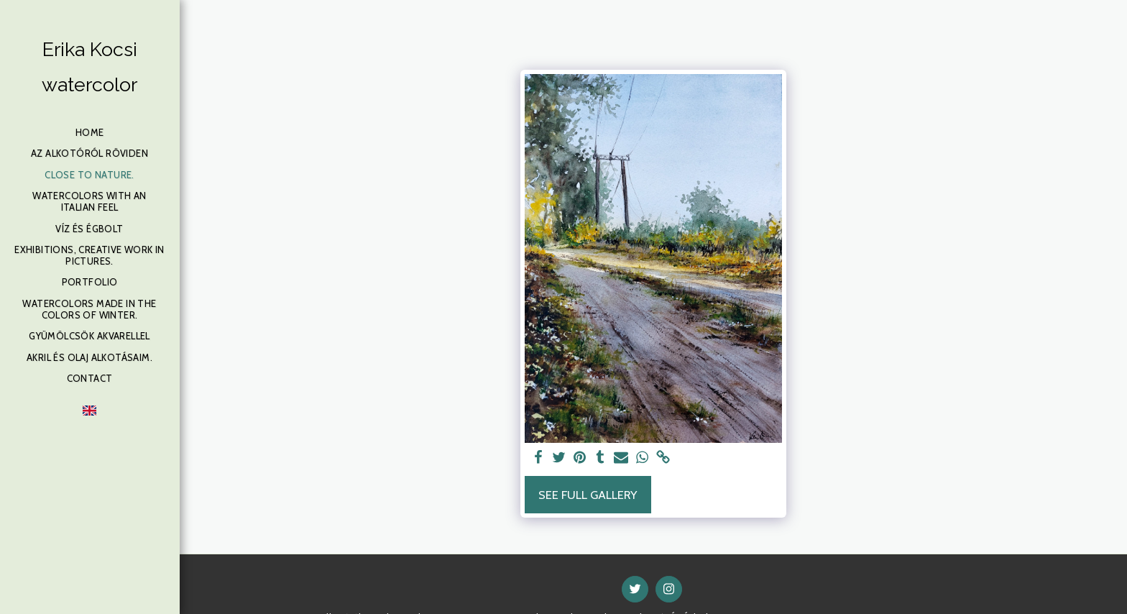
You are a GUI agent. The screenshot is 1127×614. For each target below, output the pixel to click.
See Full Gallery (587, 494)
